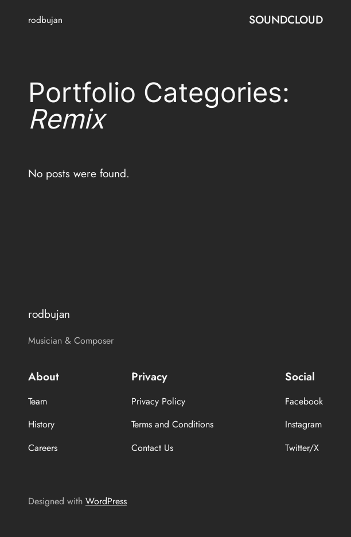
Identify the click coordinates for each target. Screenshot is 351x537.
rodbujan (45, 19)
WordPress (106, 501)
